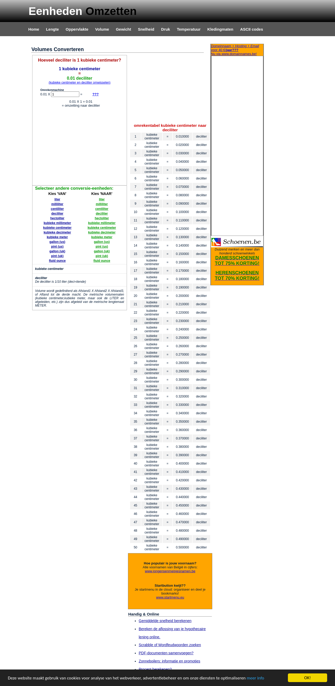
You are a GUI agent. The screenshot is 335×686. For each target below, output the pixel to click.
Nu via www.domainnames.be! (237, 50)
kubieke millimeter (57, 223)
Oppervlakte (77, 29)
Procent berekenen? (155, 669)
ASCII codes (251, 29)
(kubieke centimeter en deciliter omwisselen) (79, 82)
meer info (255, 678)
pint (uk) (57, 256)
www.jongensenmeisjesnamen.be (170, 571)
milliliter (57, 204)
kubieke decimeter (57, 232)
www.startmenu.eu (170, 597)
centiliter (57, 209)
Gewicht (123, 29)
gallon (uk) (57, 251)
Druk (165, 29)
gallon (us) (57, 242)
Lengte (52, 29)
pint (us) (57, 246)
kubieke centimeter (57, 228)
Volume (102, 29)
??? (95, 94)
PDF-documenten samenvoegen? (166, 653)
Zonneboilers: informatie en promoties (169, 661)
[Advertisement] (80, 147)
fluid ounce (57, 261)
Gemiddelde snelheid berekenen (165, 621)
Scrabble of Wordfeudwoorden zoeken (170, 645)
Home (33, 29)
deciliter (57, 213)
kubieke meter (57, 237)
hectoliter (57, 218)
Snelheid (146, 29)
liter (57, 199)
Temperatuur (189, 29)
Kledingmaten (220, 29)
